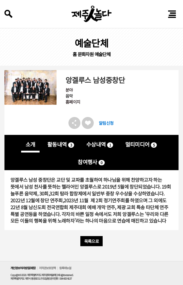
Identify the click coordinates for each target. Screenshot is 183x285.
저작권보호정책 (47, 268)
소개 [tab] (30, 144)
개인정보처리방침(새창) (22, 268)
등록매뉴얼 (65, 268)
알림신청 (106, 123)
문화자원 (86, 54)
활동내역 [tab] (60, 144)
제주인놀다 (91, 14)
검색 (8, 14)
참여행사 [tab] (91, 162)
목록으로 (91, 241)
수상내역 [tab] (99, 144)
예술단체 (103, 54)
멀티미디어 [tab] (141, 144)
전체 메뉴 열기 (172, 14)
